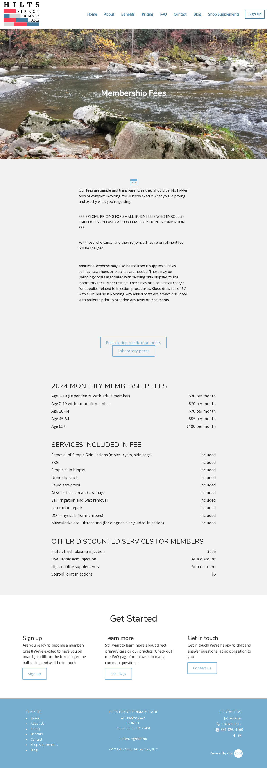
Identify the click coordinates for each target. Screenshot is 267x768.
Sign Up (255, 14)
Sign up (46, 671)
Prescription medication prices (133, 342)
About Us (37, 723)
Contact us (193, 666)
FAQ (163, 14)
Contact (180, 14)
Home (92, 14)
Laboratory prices (133, 350)
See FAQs (120, 671)
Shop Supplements (223, 14)
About (109, 14)
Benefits (128, 14)
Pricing (147, 14)
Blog (197, 14)
